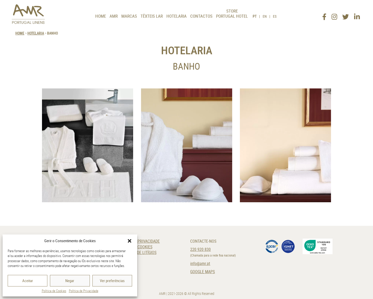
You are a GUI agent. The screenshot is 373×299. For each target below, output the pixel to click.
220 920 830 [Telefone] (200, 249)
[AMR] (28, 14)
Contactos (201, 16)
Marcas (129, 16)
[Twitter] (345, 15)
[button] (129, 240)
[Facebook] (324, 15)
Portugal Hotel (232, 16)
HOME (19, 33)
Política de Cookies (54, 291)
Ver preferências (112, 280)
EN (265, 16)
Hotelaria (176, 16)
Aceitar (27, 280)
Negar (69, 280)
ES (274, 16)
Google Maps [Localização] (202, 271)
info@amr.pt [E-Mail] (200, 263)
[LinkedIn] (356, 15)
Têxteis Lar (152, 16)
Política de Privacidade (83, 291)
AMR (114, 16)
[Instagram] (334, 15)
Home (100, 16)
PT (255, 16)
